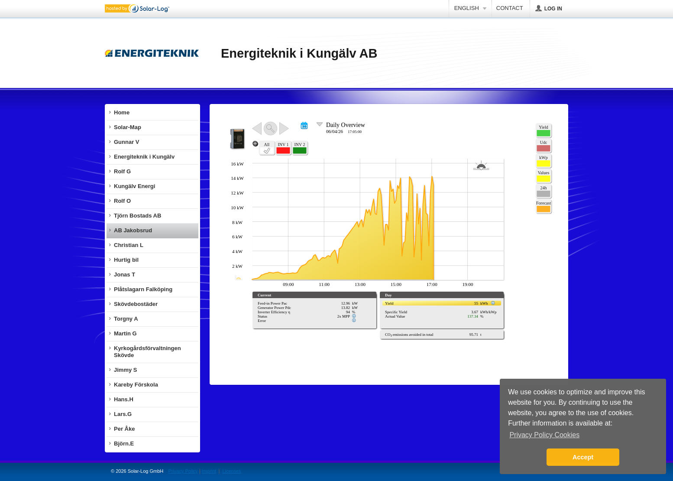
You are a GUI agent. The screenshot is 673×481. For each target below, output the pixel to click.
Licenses (231, 471)
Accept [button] (583, 457)
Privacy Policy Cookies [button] (544, 435)
